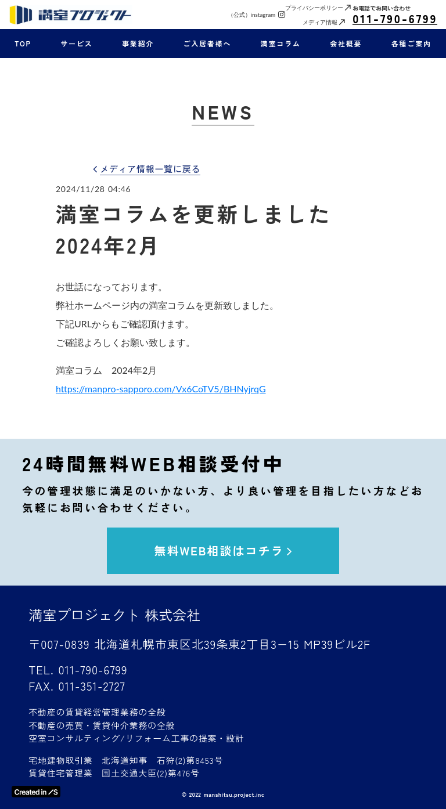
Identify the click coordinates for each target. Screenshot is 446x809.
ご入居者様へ (208, 43)
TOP (23, 43)
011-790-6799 (395, 18)
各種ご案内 (411, 43)
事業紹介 (138, 43)
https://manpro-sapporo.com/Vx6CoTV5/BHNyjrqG (161, 388)
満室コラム (281, 43)
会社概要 (346, 43)
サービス (76, 43)
